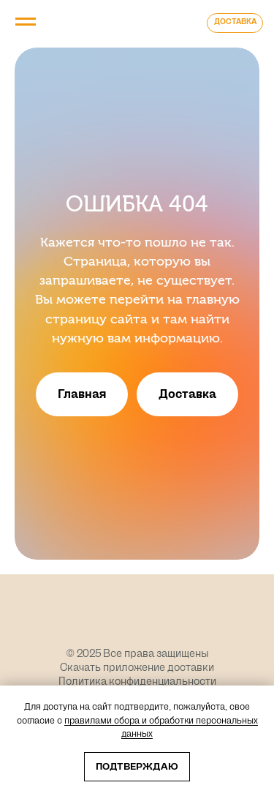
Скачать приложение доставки (137, 668)
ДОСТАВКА (235, 22)
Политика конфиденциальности (137, 682)
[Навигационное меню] (25, 22)
